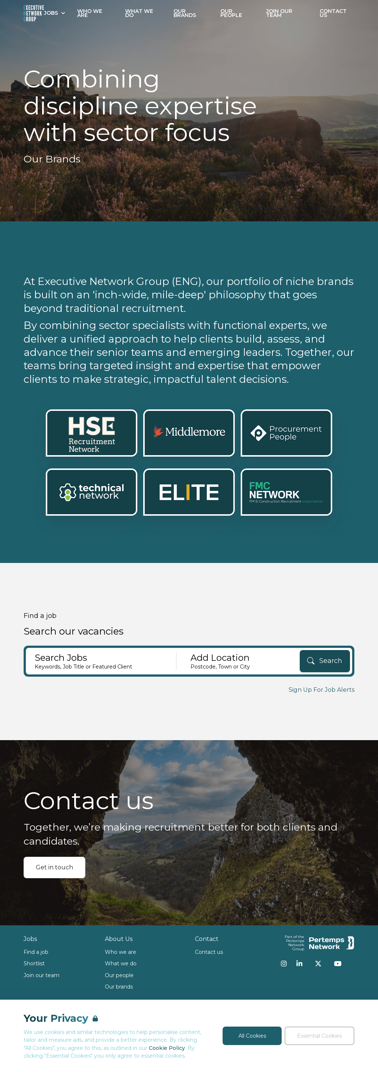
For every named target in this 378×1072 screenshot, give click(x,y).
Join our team (41, 975)
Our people (119, 975)
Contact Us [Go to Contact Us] (333, 13)
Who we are (120, 952)
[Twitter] (318, 963)
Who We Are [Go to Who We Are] (89, 13)
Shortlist (34, 963)
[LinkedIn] (299, 963)
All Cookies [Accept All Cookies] (252, 1036)
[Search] (325, 661)
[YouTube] (338, 963)
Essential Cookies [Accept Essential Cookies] (319, 1036)
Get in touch (54, 867)
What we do (121, 963)
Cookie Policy (167, 1048)
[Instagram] (284, 963)
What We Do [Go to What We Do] (139, 13)
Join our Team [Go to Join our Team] (279, 13)
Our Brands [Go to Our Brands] (184, 13)
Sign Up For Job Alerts (321, 689)
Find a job (36, 952)
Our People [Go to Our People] (231, 13)
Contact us (209, 952)
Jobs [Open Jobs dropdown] (54, 13)
